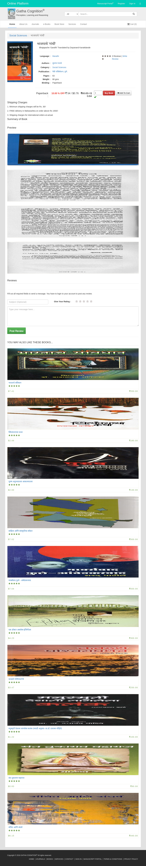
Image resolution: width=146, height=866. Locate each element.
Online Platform (18, 3)
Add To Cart (123, 93)
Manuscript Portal (105, 3)
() (140, 3)
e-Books (46, 25)
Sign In (132, 3)
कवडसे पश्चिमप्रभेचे (16, 679)
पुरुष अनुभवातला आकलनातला (21, 481)
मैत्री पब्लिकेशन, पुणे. (60, 71)
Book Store (59, 25)
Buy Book (109, 93)
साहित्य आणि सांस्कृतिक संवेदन (20, 531)
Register (121, 3)
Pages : (46, 76)
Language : (45, 56)
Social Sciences (18, 35)
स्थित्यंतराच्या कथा (16, 432)
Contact (83, 25)
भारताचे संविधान (15, 382)
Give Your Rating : (62, 301)
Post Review (16, 331)
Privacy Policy (131, 859)
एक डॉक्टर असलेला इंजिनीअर (20, 629)
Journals (35, 25)
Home (12, 25)
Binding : (46, 83)
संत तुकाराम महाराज (16, 777)
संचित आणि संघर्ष (15, 827)
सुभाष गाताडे (57, 63)
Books (50, 859)
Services (72, 25)
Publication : (44, 71)
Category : (45, 67)
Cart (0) (132, 24)
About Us (23, 25)
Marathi (55, 56)
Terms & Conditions (113, 859)
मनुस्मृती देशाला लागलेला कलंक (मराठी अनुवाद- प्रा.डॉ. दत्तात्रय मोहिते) (35, 728)
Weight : (46, 79)
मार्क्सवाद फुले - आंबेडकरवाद (20, 580)
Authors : (46, 63)
